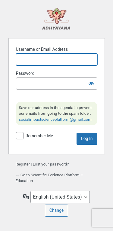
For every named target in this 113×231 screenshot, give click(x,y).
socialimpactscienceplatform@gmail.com (55, 119)
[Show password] (91, 84)
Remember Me (39, 135)
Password (25, 73)
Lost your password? (51, 164)
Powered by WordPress (56, 18)
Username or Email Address (42, 49)
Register (23, 164)
